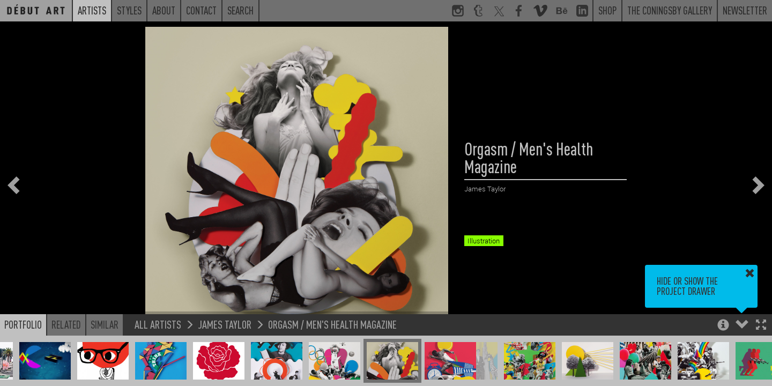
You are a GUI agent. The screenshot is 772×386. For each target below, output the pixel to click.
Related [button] (66, 324)
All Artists (158, 324)
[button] (761, 325)
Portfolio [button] (23, 324)
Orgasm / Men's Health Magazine (332, 324)
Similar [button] (104, 324)
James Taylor (224, 324)
